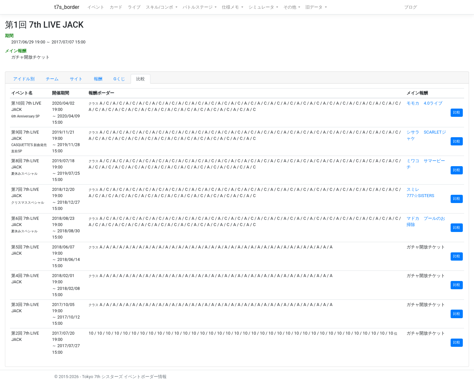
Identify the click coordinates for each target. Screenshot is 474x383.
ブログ (410, 7)
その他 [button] (290, 7)
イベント (95, 7)
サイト (76, 78)
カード (116, 7)
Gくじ (119, 78)
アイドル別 (24, 78)
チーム (52, 78)
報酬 (98, 78)
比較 (140, 78)
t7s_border (66, 7)
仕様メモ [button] (231, 7)
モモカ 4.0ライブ (424, 103)
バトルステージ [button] (198, 7)
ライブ (134, 7)
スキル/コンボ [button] (160, 7)
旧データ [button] (314, 7)
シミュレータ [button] (262, 7)
